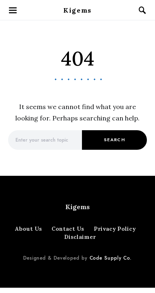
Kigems (77, 10)
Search (114, 140)
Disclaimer (80, 237)
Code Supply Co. (111, 258)
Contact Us (68, 228)
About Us (28, 228)
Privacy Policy (115, 228)
